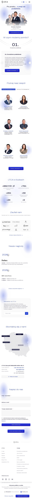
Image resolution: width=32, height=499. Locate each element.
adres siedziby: (5, 371)
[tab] (15, 48)
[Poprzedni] (2, 63)
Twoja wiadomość (7, 409)
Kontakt (3, 457)
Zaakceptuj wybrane (22, 496)
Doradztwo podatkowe (22, 451)
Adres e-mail (5, 402)
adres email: (4, 369)
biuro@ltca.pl (20, 369)
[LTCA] (5, 2)
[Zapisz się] (26, 313)
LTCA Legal (19, 459)
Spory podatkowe (21, 462)
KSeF (18, 457)
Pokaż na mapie (13, 376)
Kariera (3, 455)
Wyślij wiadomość (16, 424)
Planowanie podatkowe (22, 468)
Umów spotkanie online (16, 32)
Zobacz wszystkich (16, 168)
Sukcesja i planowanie (22, 472)
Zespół (3, 453)
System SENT (20, 470)
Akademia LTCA (5, 462)
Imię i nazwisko (6, 395)
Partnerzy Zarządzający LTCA (8, 89)
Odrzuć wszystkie (8, 496)
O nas (3, 451)
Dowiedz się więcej (12, 70)
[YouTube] (12, 479)
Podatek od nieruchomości (23, 464)
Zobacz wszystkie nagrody (16, 288)
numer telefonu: (5, 367)
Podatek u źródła (21, 466)
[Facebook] (3, 479)
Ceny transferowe (21, 455)
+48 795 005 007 (19, 367)
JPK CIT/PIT (19, 453)
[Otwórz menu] (29, 2)
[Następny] (30, 63)
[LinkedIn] (6, 479)
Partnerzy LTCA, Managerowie (23, 89)
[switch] (24, 2)
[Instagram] (9, 479)
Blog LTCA (4, 459)
